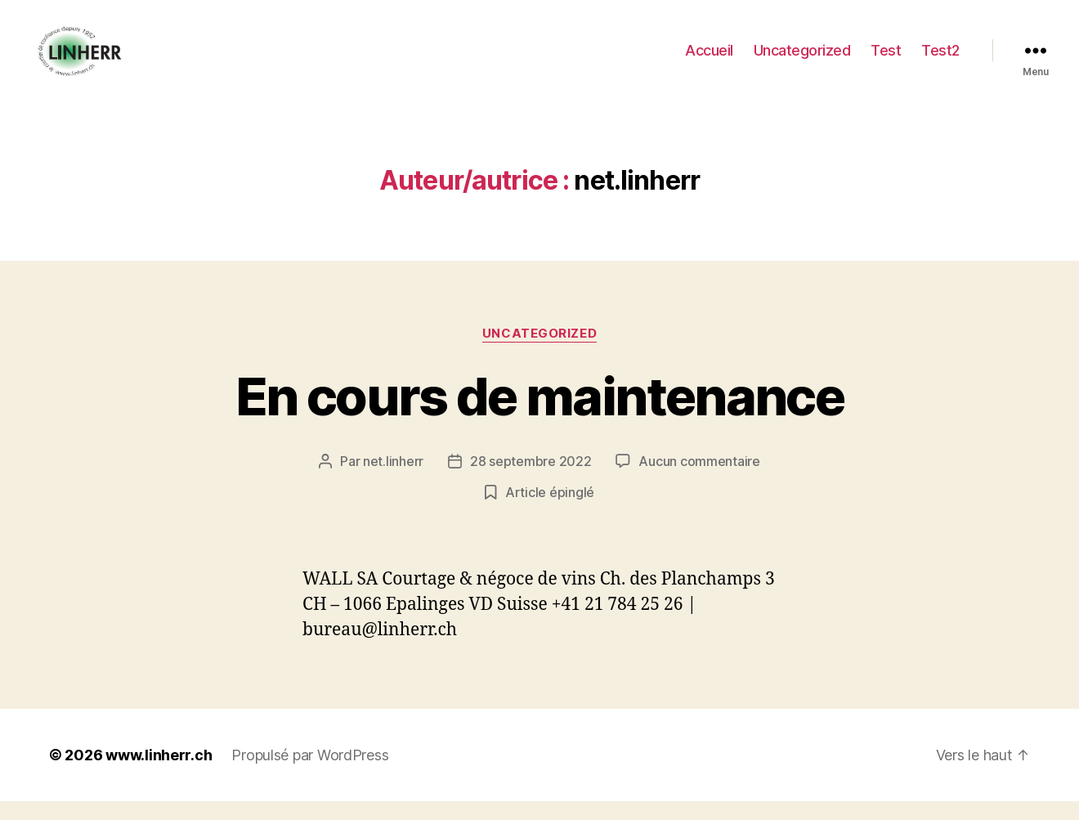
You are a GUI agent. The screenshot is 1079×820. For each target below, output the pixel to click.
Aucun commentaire (698, 480)
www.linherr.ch (158, 773)
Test (886, 59)
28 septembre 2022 (530, 480)
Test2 (940, 59)
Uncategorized (802, 59)
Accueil (709, 59)
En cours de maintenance (539, 414)
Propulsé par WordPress (309, 773)
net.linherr (393, 480)
